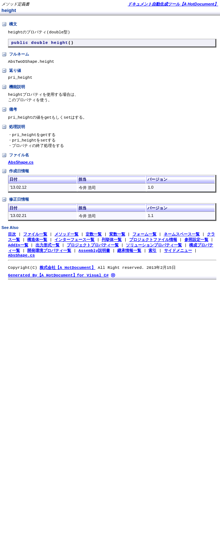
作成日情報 (15, 177)
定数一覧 (94, 240)
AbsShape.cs (20, 168)
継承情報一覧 (129, 257)
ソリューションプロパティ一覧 (154, 251)
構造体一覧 (37, 246)
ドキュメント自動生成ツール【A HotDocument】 (173, 4)
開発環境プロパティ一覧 (49, 257)
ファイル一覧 (35, 240)
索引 (152, 257)
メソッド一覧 (66, 240)
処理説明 (13, 132)
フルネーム (15, 56)
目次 (12, 240)
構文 (9, 24)
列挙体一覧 (112, 246)
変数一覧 (117, 240)
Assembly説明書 (94, 257)
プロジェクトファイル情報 (153, 246)
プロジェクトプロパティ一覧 (93, 251)
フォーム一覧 (144, 240)
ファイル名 (15, 161)
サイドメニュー (178, 257)
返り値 (11, 73)
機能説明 (13, 91)
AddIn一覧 (18, 251)
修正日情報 (15, 205)
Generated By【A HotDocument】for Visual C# (58, 284)
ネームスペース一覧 (182, 240)
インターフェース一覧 (74, 246)
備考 (9, 114)
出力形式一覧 (48, 251)
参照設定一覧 (196, 246)
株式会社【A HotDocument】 (67, 276)
